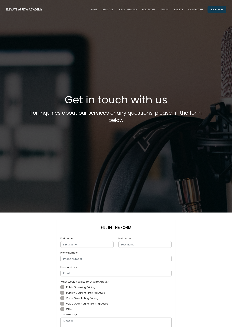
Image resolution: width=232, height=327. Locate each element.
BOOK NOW (217, 9)
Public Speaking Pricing (79, 287)
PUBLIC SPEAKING (128, 9)
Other (68, 309)
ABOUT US (107, 9)
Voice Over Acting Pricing (80, 298)
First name (66, 238)
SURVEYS (178, 9)
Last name (124, 238)
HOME (94, 9)
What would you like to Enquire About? (84, 282)
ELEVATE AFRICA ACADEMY (24, 9)
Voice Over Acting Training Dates (85, 304)
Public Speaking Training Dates (84, 293)
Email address (68, 267)
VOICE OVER (148, 9)
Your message (68, 314)
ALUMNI (164, 9)
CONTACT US (195, 9)
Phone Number (69, 252)
